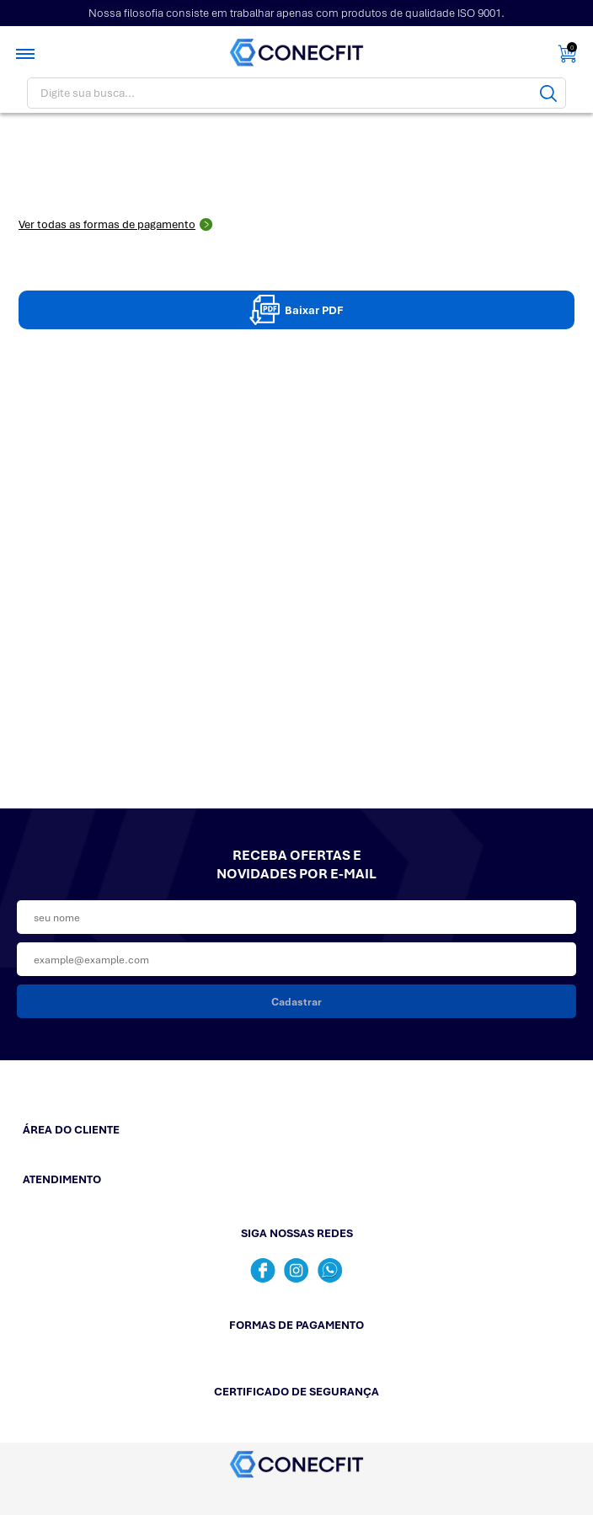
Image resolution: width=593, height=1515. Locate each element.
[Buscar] (548, 93)
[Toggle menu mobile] (27, 54)
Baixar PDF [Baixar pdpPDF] (296, 310)
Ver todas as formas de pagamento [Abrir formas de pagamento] (116, 224)
